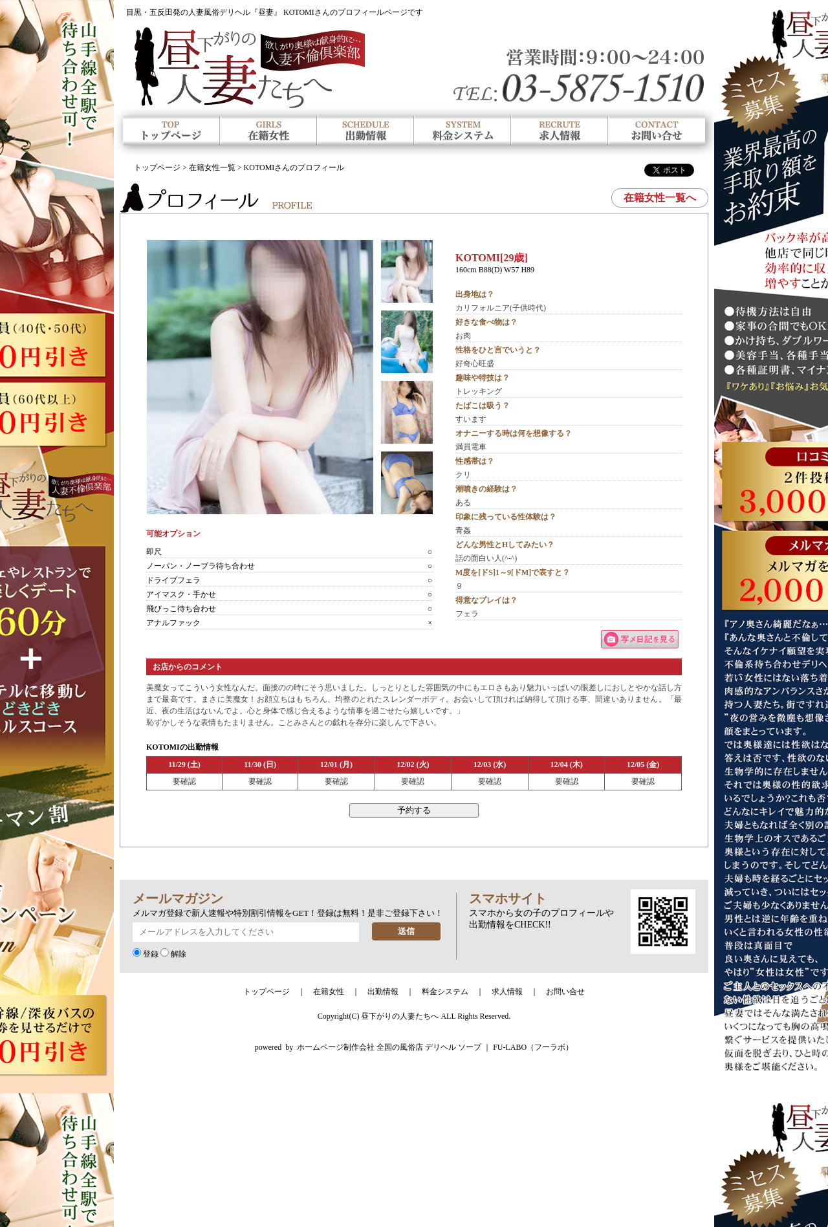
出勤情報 (382, 991)
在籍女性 (328, 991)
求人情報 (507, 991)
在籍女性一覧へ (660, 197)
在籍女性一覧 (212, 167)
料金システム (445, 991)
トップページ (157, 167)
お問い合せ (565, 991)
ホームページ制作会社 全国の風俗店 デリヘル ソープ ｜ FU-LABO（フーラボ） (435, 1047)
